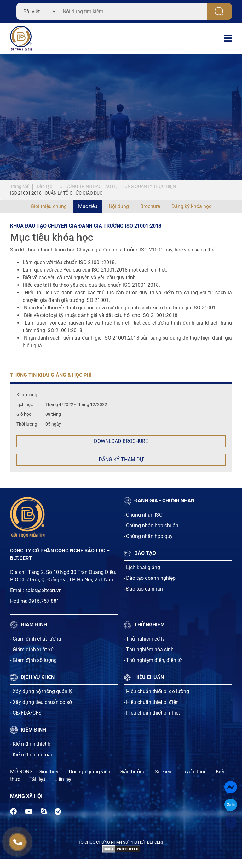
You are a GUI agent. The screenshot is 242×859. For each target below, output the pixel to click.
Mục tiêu (87, 206)
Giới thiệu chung (49, 206)
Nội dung (119, 206)
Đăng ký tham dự (121, 459)
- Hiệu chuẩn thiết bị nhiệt (152, 713)
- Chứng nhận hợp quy (148, 536)
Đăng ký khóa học (191, 206)
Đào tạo (44, 186)
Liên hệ (63, 779)
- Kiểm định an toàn (32, 755)
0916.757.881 (43, 601)
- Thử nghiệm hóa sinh (149, 650)
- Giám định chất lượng (35, 639)
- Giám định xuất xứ (32, 650)
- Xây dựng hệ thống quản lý (41, 691)
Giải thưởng (132, 772)
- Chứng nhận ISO (143, 515)
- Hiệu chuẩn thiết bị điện (151, 702)
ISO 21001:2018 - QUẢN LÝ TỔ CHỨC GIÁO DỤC (56, 192)
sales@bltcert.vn (43, 590)
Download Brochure (121, 441)
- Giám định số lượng (33, 660)
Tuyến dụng (194, 772)
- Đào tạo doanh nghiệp (150, 578)
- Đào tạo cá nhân (143, 589)
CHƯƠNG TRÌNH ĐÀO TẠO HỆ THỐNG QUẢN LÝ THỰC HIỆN (118, 186)
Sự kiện (163, 772)
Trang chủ (20, 186)
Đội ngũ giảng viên (89, 772)
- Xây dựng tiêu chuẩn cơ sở (41, 702)
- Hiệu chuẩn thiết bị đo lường (156, 691)
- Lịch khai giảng (142, 567)
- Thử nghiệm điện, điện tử (153, 660)
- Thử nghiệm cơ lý (144, 639)
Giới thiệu (49, 772)
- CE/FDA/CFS (26, 713)
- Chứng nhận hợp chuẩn (151, 525)
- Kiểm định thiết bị (31, 744)
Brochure (150, 206)
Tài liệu (37, 779)
